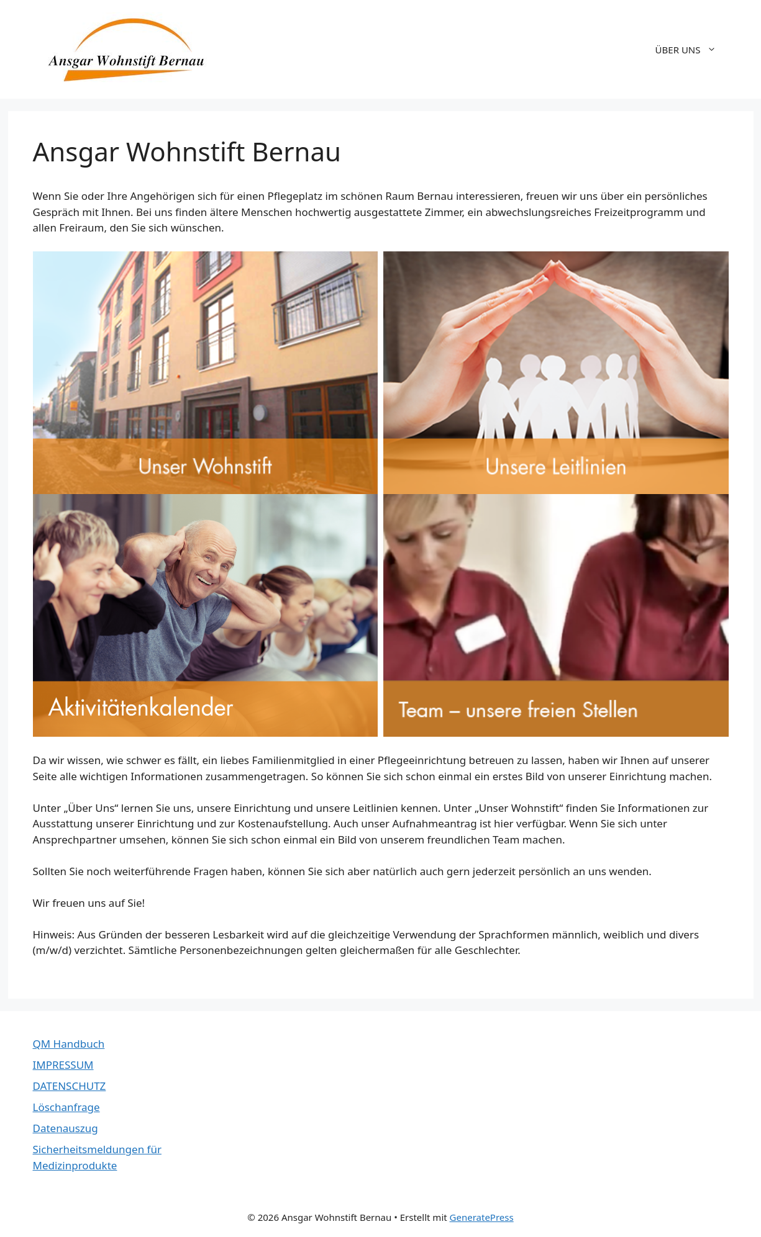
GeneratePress (482, 1217)
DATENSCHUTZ (69, 1086)
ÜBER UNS (692, 49)
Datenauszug (65, 1128)
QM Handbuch (69, 1044)
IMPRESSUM (63, 1065)
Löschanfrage (66, 1107)
